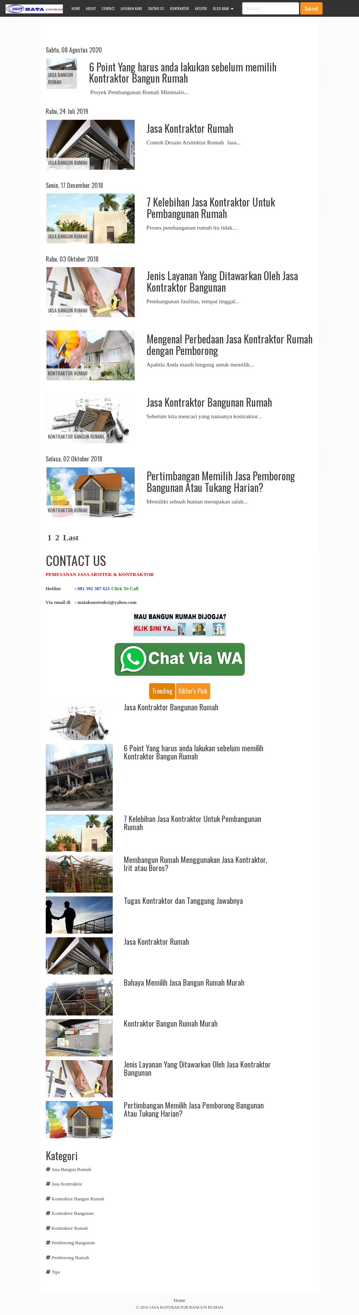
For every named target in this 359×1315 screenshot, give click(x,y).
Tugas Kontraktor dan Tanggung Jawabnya (183, 900)
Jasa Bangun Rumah (60, 78)
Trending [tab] (162, 691)
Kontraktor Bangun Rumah (76, 436)
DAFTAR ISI (156, 8)
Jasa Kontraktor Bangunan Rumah (209, 402)
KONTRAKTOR (179, 8)
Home (180, 1300)
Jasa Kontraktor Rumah (190, 128)
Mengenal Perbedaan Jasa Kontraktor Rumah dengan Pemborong (229, 344)
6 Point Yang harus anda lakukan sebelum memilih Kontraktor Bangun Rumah (182, 72)
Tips (56, 1272)
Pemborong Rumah (70, 1257)
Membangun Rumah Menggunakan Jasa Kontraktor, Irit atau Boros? (195, 863)
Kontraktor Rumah (67, 373)
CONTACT (108, 8)
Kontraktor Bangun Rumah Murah (171, 1023)
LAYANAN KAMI (131, 8)
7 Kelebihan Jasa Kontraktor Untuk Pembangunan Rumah (211, 207)
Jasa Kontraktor (67, 1184)
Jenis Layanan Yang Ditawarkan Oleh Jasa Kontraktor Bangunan (222, 281)
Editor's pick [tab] (193, 691)
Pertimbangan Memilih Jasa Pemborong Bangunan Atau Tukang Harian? (221, 481)
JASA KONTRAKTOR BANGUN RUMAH (186, 1307)
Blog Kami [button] (223, 8)
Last (71, 537)
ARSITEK (201, 8)
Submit (311, 8)
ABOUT (91, 8)
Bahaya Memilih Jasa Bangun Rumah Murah (184, 982)
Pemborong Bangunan (73, 1242)
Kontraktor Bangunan (73, 1213)
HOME (75, 8)
